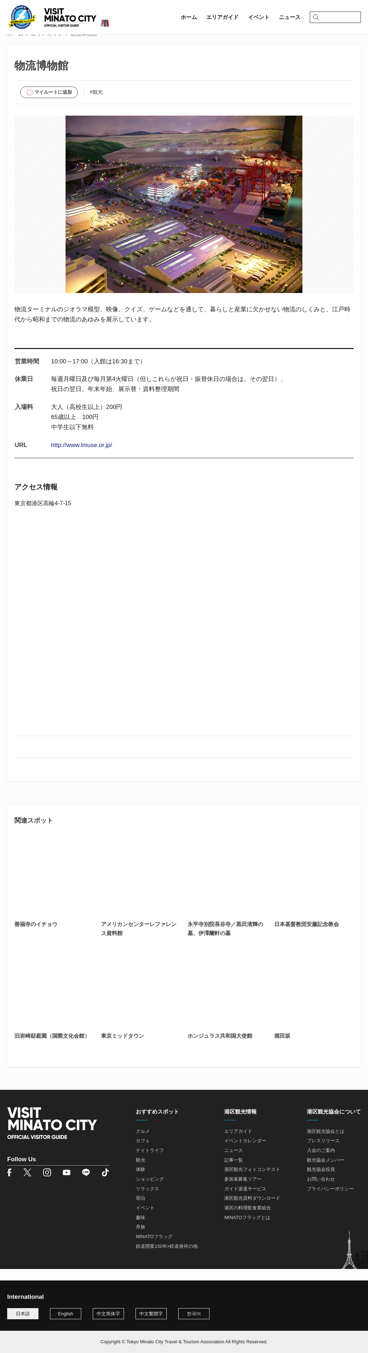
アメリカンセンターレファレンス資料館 (138, 940)
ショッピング (150, 1191)
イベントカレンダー (245, 1152)
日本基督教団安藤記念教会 (306, 936)
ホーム (15, 45)
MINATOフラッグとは (247, 1229)
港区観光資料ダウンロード (252, 1210)
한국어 (194, 1313)
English (65, 1313)
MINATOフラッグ (154, 1248)
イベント (145, 1219)
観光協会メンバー (325, 1172)
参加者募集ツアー (243, 1191)
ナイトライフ (150, 1162)
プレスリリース (323, 1152)
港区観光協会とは (325, 1143)
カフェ (143, 1152)
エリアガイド (47, 45)
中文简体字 (108, 1313)
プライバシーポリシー (330, 1200)
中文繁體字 (151, 1313)
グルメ (143, 1143)
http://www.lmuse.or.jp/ (81, 457)
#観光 (96, 104)
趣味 (140, 1229)
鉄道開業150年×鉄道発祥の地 (167, 1257)
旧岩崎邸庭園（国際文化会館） (52, 1048)
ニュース (233, 1162)
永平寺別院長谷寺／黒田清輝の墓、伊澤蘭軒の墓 (225, 940)
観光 (140, 1172)
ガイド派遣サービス (245, 1200)
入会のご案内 (321, 1162)
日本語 (23, 1313)
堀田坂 (282, 1048)
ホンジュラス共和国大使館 (220, 1048)
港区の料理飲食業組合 (247, 1219)
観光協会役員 (321, 1181)
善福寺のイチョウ (36, 936)
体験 (140, 1181)
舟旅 (140, 1238)
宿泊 (140, 1210)
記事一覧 (233, 1172)
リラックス (147, 1200)
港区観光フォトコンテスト (252, 1181)
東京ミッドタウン (122, 1048)
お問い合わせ (321, 1191)
